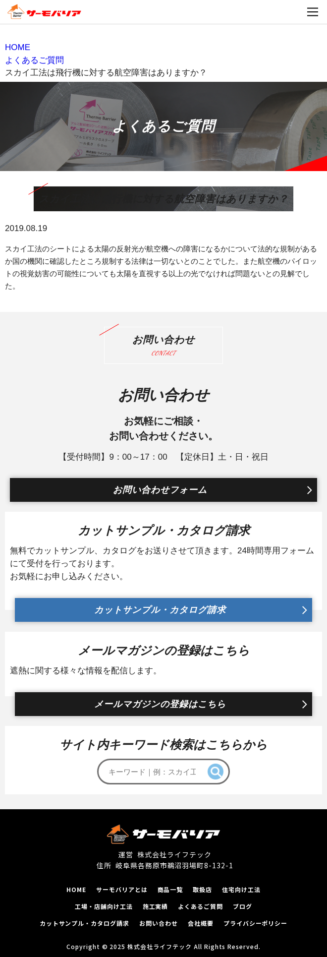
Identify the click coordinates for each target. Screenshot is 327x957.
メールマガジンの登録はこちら (160, 704)
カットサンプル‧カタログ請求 (84, 923)
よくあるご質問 (200, 906)
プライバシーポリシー (255, 923)
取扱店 (202, 889)
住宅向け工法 (241, 889)
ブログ (242, 906)
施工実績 (155, 906)
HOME (76, 889)
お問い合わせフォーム (160, 490)
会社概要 (201, 923)
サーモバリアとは (122, 889)
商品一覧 (170, 889)
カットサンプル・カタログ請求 (160, 610)
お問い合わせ (158, 923)
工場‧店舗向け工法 (104, 906)
